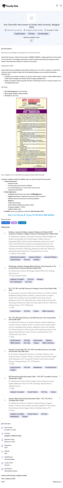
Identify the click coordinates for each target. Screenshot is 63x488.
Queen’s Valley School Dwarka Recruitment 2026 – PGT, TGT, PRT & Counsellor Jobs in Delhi (30, 399)
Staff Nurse (53, 303)
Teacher (36, 311)
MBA (41, 249)
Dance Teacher (19, 298)
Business (24, 295)
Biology (19, 295)
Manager (40, 279)
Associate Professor (51, 257)
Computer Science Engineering (30, 241)
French (39, 298)
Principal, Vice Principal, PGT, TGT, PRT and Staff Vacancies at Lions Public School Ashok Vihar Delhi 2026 (32, 350)
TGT (22, 305)
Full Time (31, 34)
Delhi (12, 308)
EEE (19, 244)
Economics (28, 298)
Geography (18, 327)
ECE (15, 244)
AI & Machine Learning (34, 237)
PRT (54, 300)
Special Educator (43, 303)
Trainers (45, 251)
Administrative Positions (14, 30)
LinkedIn (22, 223)
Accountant (23, 293)
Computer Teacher (27, 325)
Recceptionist (20, 303)
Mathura (13, 254)
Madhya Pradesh (37, 30)
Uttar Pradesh (21, 254)
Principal (27, 359)
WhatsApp (19, 215)
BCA (25, 239)
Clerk (51, 354)
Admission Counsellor (17, 279)
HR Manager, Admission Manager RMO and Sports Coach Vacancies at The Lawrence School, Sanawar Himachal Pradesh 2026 (32, 267)
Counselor (36, 325)
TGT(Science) (29, 305)
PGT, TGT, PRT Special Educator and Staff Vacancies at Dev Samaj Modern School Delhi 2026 (32, 319)
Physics (39, 300)
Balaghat (29, 30)
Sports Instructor (14, 273)
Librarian (48, 298)
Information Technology (23, 249)
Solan (12, 276)
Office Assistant (15, 343)
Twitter (14, 223)
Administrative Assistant (17, 257)
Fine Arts (11, 327)
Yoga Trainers (22, 334)
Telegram (29, 215)
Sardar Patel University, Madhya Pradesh (14, 476)
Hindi (43, 298)
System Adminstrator (23, 251)
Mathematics (36, 249)
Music (19, 300)
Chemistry (31, 295)
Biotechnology (32, 239)
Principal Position (50, 367)
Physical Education (31, 300)
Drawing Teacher (46, 357)
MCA (45, 249)
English (34, 298)
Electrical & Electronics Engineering (32, 244)
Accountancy (15, 293)
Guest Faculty (38, 340)
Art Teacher (47, 293)
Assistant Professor (35, 257)
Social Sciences (44, 359)
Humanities (12, 249)
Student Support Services (27, 408)
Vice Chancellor (43, 34)
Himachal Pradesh (20, 276)
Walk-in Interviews (48, 311)
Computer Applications (47, 322)
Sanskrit (28, 303)
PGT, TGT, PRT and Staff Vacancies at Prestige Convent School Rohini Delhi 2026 (33, 289)
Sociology (34, 303)
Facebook (5, 223)
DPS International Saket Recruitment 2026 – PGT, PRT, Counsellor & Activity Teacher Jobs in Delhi (33, 377)
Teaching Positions (36, 251)
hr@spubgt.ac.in (36, 194)
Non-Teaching (49, 271)
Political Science (47, 300)
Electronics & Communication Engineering (40, 246)
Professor (36, 260)
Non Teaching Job (16, 282)
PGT (22, 300)
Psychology (12, 303)
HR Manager (30, 271)
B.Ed (28, 381)
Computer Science (41, 295)
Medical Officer (40, 271)
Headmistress (38, 367)
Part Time (28, 282)
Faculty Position (20, 34)
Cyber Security (45, 241)
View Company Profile (8, 479)
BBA (22, 239)
